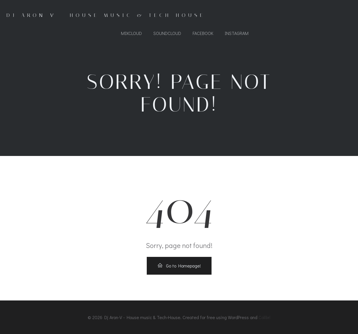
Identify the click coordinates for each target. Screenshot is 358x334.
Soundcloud (167, 33)
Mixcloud (131, 33)
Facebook (203, 33)
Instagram (237, 33)
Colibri (265, 317)
